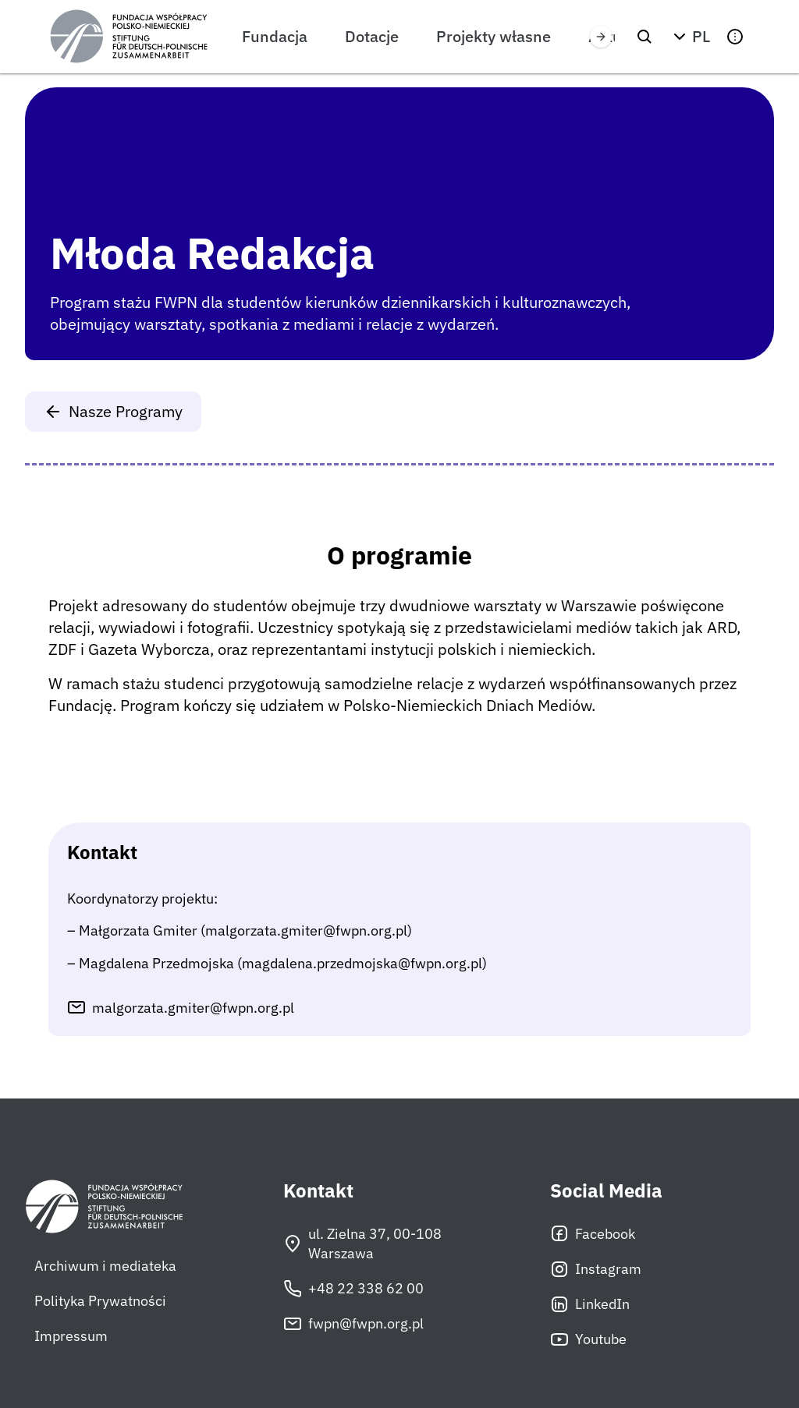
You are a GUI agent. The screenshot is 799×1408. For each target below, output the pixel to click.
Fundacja (274, 36)
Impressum (71, 1336)
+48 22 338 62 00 (353, 1288)
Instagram (595, 1269)
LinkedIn (590, 1304)
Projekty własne (493, 36)
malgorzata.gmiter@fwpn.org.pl (193, 1008)
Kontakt (318, 1191)
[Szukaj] (644, 37)
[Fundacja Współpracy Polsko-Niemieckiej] (129, 36)
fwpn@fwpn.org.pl (353, 1323)
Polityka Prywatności (100, 1301)
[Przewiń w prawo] (601, 37)
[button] (690, 37)
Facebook (592, 1233)
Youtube (588, 1339)
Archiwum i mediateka (105, 1266)
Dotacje (372, 36)
